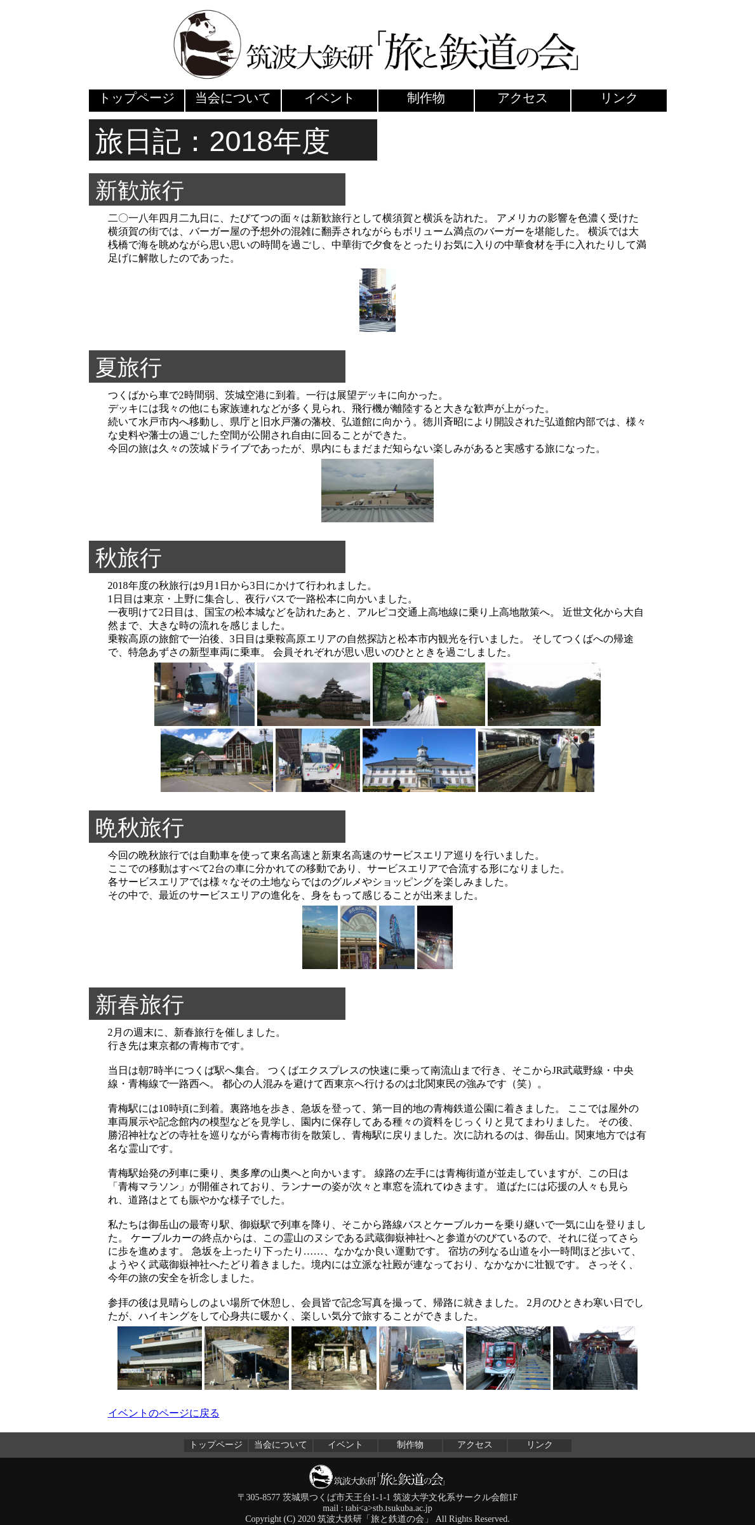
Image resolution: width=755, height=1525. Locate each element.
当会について (233, 98)
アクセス (522, 98)
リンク (619, 98)
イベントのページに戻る (164, 1413)
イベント (329, 98)
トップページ (136, 98)
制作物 (426, 98)
